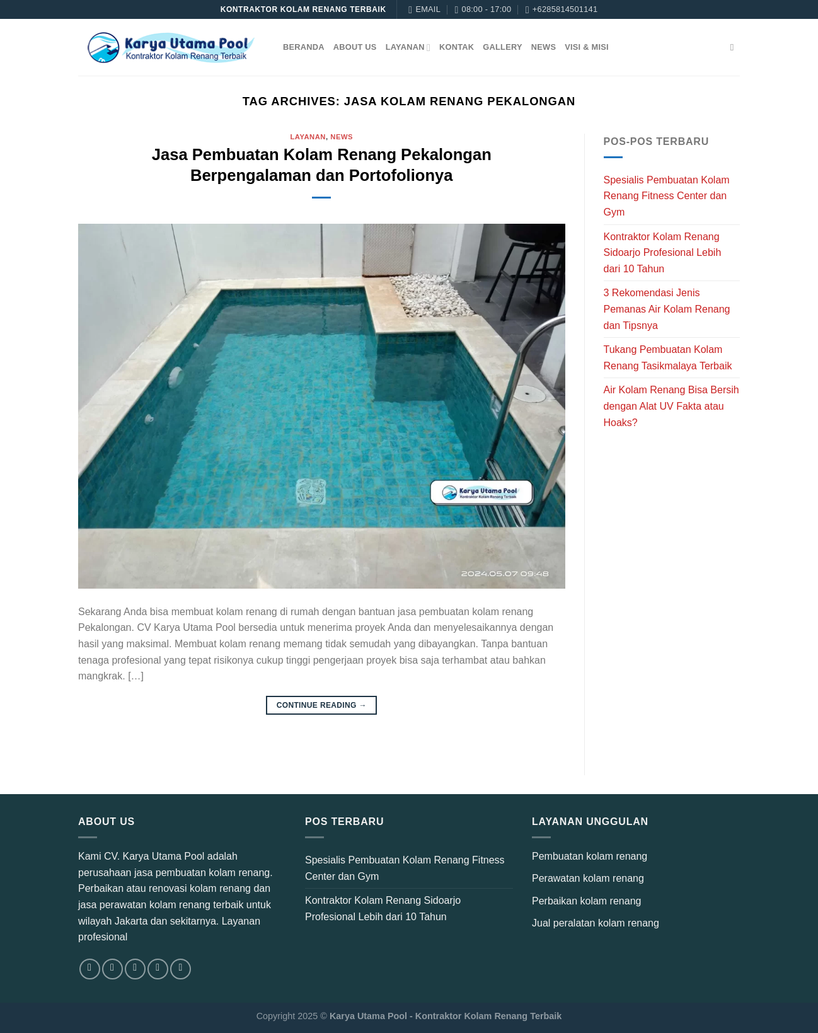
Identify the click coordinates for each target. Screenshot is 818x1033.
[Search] (735, 47)
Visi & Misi (587, 47)
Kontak (456, 47)
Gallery (502, 47)
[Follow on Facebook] (89, 969)
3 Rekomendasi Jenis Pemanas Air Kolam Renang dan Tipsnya (667, 308)
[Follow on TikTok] (135, 969)
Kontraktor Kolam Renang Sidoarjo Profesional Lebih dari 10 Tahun (663, 252)
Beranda (304, 47)
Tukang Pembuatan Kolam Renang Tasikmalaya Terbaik (668, 357)
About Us (355, 47)
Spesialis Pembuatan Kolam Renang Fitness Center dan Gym (667, 196)
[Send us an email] (157, 969)
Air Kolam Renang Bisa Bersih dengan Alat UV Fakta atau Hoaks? (671, 405)
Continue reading (322, 706)
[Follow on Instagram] (112, 969)
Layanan (408, 48)
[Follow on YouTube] (180, 969)
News (543, 47)
